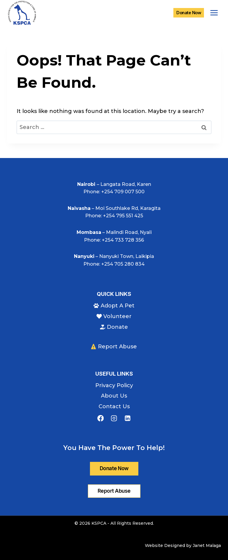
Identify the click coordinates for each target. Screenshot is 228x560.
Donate (114, 327)
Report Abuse (114, 346)
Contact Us (114, 406)
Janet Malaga (207, 545)
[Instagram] (113, 418)
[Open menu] (214, 13)
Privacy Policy (114, 385)
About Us (114, 396)
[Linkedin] (127, 418)
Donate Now (188, 12)
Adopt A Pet (114, 305)
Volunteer (114, 316)
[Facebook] (100, 418)
